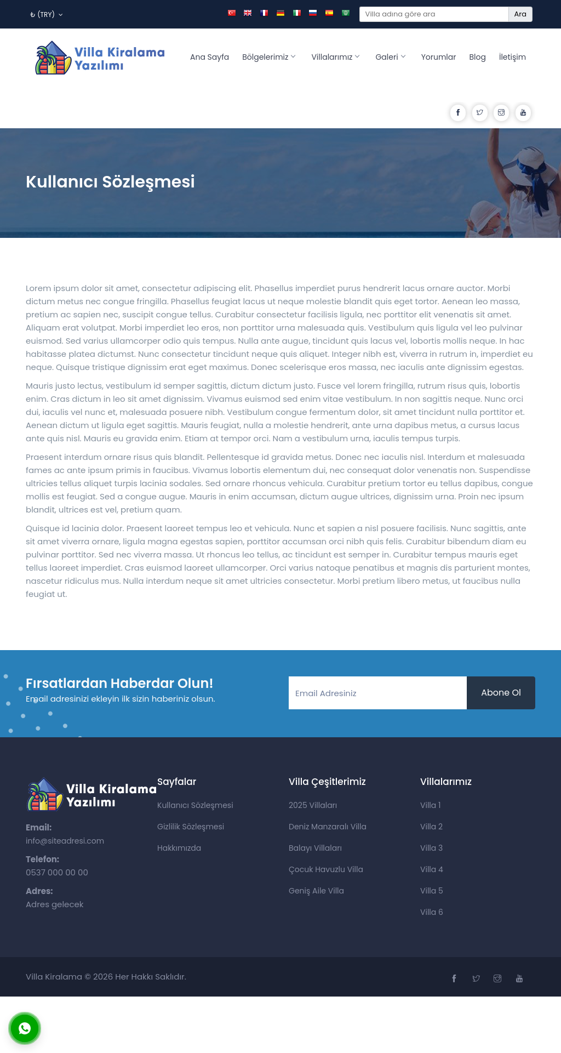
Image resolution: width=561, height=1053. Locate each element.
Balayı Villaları (315, 848)
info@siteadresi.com (65, 840)
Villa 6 (431, 912)
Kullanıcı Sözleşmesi (195, 805)
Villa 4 (431, 869)
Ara (520, 14)
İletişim (512, 57)
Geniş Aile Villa (316, 890)
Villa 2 (431, 826)
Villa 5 (431, 890)
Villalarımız (335, 57)
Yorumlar (438, 57)
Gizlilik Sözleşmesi (190, 826)
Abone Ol (501, 692)
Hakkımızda (179, 848)
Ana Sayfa (209, 57)
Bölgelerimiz (268, 57)
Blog (478, 57)
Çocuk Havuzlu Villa (326, 869)
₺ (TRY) (46, 14)
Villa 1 (430, 805)
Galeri (389, 57)
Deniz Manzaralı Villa (328, 826)
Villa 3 (431, 848)
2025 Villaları (313, 805)
